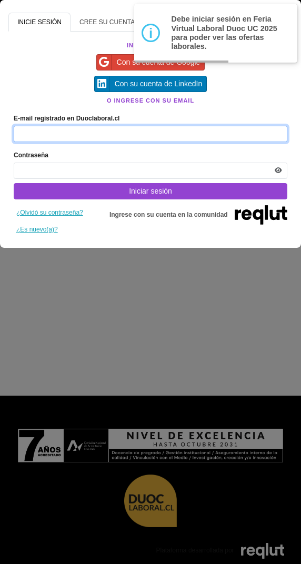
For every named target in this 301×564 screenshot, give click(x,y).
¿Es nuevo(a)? (37, 229)
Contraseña (31, 155)
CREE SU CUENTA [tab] (107, 22)
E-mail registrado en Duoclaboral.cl (66, 118)
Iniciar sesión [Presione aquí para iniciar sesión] (150, 191)
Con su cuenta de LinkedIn (149, 84)
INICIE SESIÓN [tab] (39, 22)
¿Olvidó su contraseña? (49, 212)
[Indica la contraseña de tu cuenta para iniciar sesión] (150, 171)
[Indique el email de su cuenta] (150, 134)
